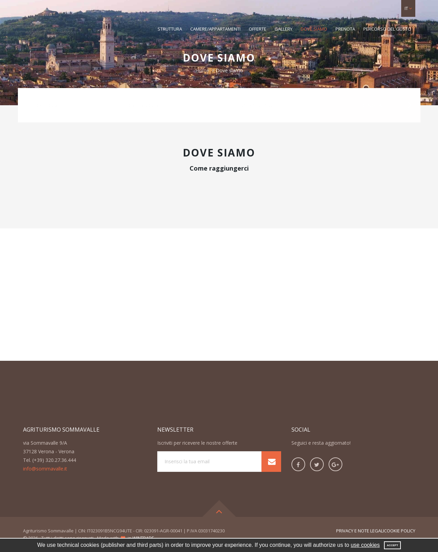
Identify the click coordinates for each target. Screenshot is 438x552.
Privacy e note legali (360, 531)
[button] (408, 8)
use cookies (365, 545)
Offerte (257, 29)
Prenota (345, 29)
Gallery (283, 29)
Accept (392, 545)
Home (202, 70)
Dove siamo (314, 29)
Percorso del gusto (387, 29)
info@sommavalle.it (45, 468)
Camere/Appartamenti (215, 29)
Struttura (170, 29)
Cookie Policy (399, 531)
